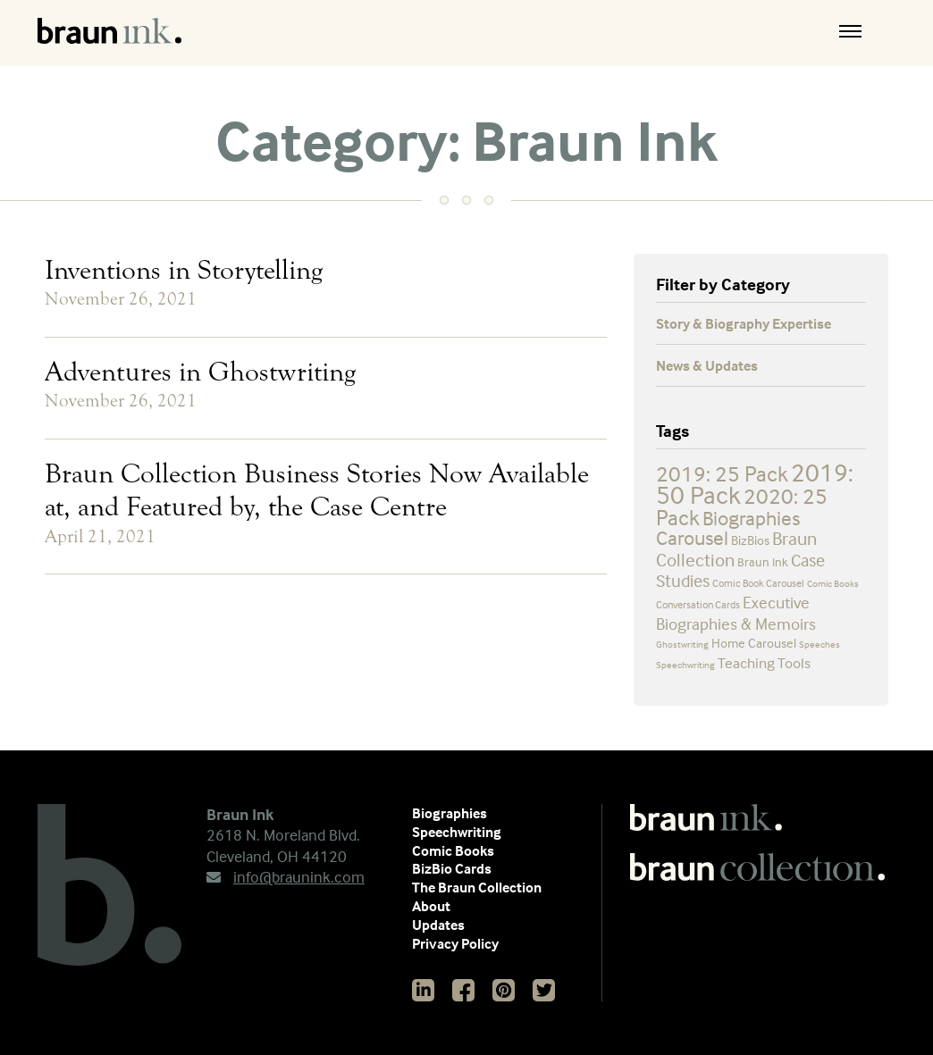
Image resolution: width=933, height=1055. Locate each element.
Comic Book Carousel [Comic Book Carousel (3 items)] (758, 583)
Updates (438, 925)
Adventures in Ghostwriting (200, 372)
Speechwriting (456, 832)
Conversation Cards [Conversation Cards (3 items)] (698, 604)
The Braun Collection (477, 887)
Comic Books (453, 850)
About (431, 906)
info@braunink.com (285, 877)
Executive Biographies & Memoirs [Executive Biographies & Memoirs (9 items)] (736, 612)
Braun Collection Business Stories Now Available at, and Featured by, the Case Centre (317, 490)
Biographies (449, 813)
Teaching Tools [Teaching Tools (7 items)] (764, 663)
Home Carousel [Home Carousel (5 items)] (753, 642)
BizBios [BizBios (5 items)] (750, 540)
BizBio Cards (452, 868)
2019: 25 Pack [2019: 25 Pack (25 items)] (722, 473)
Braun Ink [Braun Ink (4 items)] (762, 561)
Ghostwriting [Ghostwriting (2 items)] (682, 644)
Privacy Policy (455, 943)
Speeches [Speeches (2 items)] (819, 644)
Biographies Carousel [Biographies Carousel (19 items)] (728, 528)
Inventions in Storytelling (184, 270)
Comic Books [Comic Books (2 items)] (833, 583)
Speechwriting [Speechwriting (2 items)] (685, 664)
